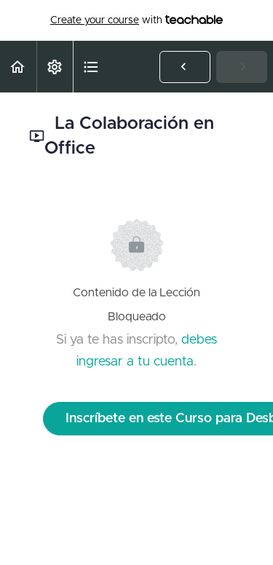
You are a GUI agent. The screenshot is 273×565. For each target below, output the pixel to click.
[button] (18, 66)
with (136, 20)
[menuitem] (54, 66)
